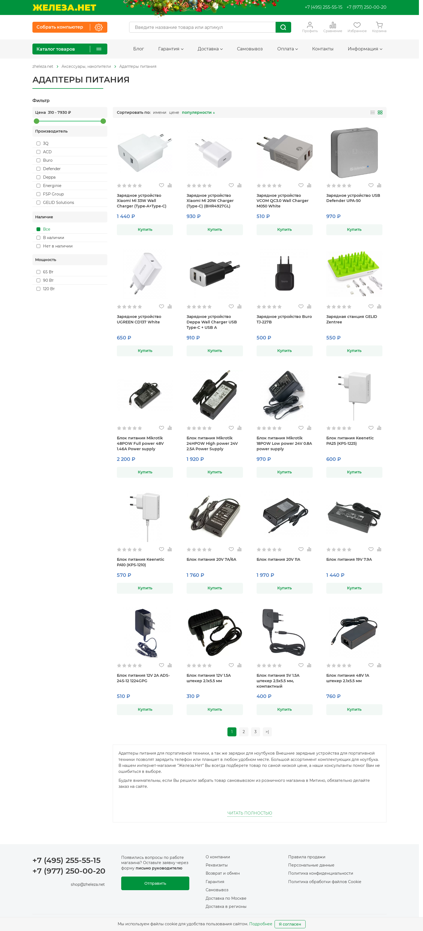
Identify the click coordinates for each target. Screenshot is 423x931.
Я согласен (290, 924)
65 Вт (44, 272)
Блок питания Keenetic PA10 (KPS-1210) (140, 562)
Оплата (287, 48)
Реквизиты (217, 865)
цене (174, 112)
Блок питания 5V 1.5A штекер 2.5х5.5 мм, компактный (278, 681)
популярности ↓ (198, 112)
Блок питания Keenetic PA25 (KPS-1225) (350, 441)
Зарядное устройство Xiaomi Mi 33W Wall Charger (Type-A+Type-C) (141, 201)
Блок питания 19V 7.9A (349, 559)
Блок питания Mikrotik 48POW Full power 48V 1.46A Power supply (140, 443)
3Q (42, 143)
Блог (138, 48)
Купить (145, 229)
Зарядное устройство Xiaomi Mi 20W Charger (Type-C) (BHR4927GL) (210, 201)
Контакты (323, 48)
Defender (48, 168)
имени (159, 112)
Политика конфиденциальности (320, 873)
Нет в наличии (54, 246)
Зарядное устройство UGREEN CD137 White (139, 319)
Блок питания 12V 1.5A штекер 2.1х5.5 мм (209, 678)
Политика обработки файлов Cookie (324, 882)
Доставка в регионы (226, 906)
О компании (218, 857)
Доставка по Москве (226, 898)
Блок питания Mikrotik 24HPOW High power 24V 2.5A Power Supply (212, 443)
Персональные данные (311, 865)
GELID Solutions (55, 202)
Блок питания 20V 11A (278, 559)
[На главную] (64, 7)
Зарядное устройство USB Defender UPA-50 (353, 198)
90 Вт (45, 280)
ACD (44, 151)
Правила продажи (306, 857)
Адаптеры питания (137, 66)
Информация (365, 48)
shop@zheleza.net (88, 884)
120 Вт (45, 288)
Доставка (210, 48)
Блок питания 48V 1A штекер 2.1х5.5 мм (347, 678)
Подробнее (260, 923)
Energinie (48, 185)
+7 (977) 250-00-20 (366, 7)
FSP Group (50, 194)
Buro (44, 160)
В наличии (50, 237)
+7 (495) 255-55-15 (323, 7)
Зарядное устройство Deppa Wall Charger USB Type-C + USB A (212, 322)
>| (267, 731)
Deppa (46, 177)
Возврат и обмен (223, 873)
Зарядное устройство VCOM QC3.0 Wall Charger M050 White (283, 201)
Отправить (155, 883)
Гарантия (171, 48)
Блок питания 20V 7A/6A (211, 559)
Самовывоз (250, 48)
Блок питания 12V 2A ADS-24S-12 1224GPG (143, 678)
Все (43, 229)
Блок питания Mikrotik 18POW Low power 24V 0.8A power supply (284, 443)
